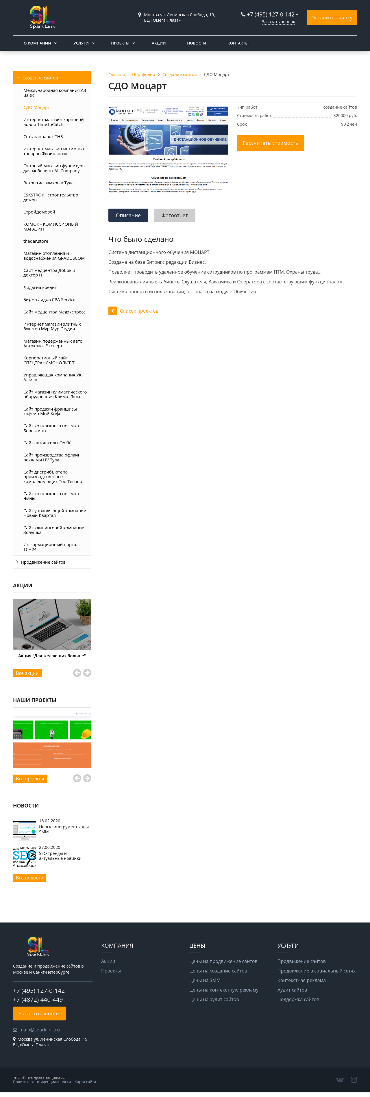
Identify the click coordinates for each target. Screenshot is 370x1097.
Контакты (238, 43)
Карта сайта (85, 1081)
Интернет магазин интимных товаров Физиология (54, 151)
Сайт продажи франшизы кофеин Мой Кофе (50, 411)
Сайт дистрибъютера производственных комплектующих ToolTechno (52, 476)
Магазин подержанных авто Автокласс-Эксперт (52, 343)
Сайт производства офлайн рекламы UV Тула (52, 457)
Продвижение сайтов (43, 562)
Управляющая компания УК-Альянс (53, 377)
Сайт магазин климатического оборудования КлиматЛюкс (55, 394)
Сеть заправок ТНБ (43, 136)
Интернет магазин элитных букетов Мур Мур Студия (52, 326)
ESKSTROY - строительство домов (50, 197)
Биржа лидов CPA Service (49, 299)
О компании (37, 43)
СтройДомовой (39, 212)
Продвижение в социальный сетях (317, 970)
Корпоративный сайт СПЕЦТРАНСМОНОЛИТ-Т (49, 360)
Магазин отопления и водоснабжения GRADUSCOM (54, 255)
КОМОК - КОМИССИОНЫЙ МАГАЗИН (50, 226)
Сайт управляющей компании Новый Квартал (54, 513)
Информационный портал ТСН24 (51, 546)
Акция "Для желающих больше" (52, 655)
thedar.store (35, 241)
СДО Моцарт (36, 107)
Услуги (81, 43)
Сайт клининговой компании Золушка (53, 530)
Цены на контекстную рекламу (223, 990)
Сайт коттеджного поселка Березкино (51, 428)
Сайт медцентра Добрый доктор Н (49, 272)
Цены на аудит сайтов (214, 999)
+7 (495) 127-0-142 (271, 14)
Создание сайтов (40, 78)
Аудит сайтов (292, 990)
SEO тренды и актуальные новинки (60, 856)
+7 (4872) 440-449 (38, 999)
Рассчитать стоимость (270, 143)
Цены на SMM (205, 980)
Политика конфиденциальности (42, 1081)
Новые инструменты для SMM (64, 829)
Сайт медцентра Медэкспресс (54, 312)
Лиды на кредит (40, 287)
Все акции (27, 673)
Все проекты (30, 778)
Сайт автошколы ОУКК (47, 443)
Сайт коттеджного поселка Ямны (51, 496)
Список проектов (133, 311)
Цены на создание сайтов (218, 970)
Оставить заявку (332, 17)
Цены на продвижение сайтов (223, 961)
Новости (196, 43)
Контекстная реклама (302, 980)
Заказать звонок (278, 21)
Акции (159, 43)
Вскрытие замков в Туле (48, 182)
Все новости (29, 878)
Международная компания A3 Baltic (54, 92)
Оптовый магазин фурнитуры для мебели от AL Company (54, 168)
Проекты (120, 43)
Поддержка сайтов (298, 999)
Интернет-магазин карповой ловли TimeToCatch (53, 121)
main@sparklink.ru (39, 1030)
